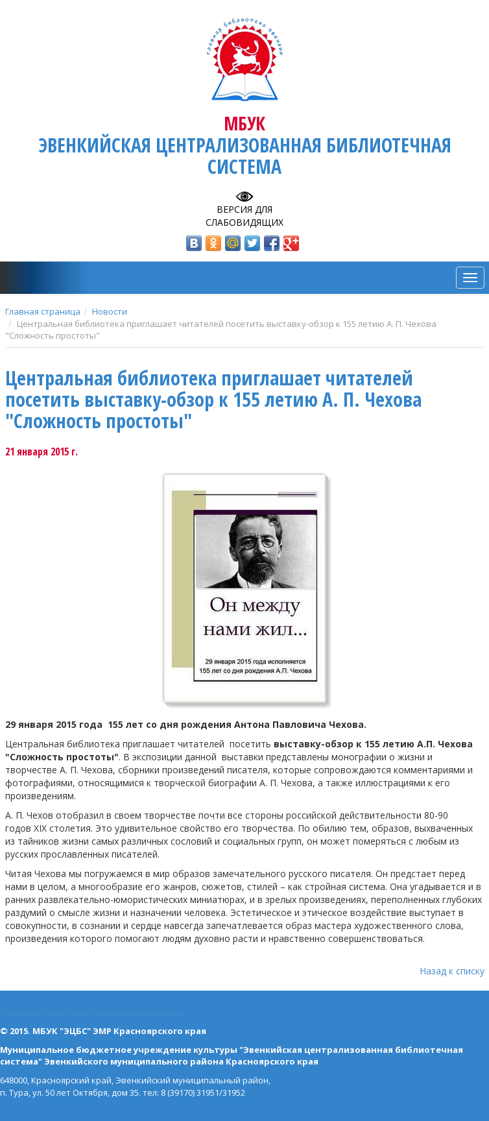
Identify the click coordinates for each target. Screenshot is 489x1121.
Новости (109, 311)
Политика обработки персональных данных (92, 1013)
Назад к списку (452, 971)
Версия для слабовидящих (244, 215)
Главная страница (42, 311)
